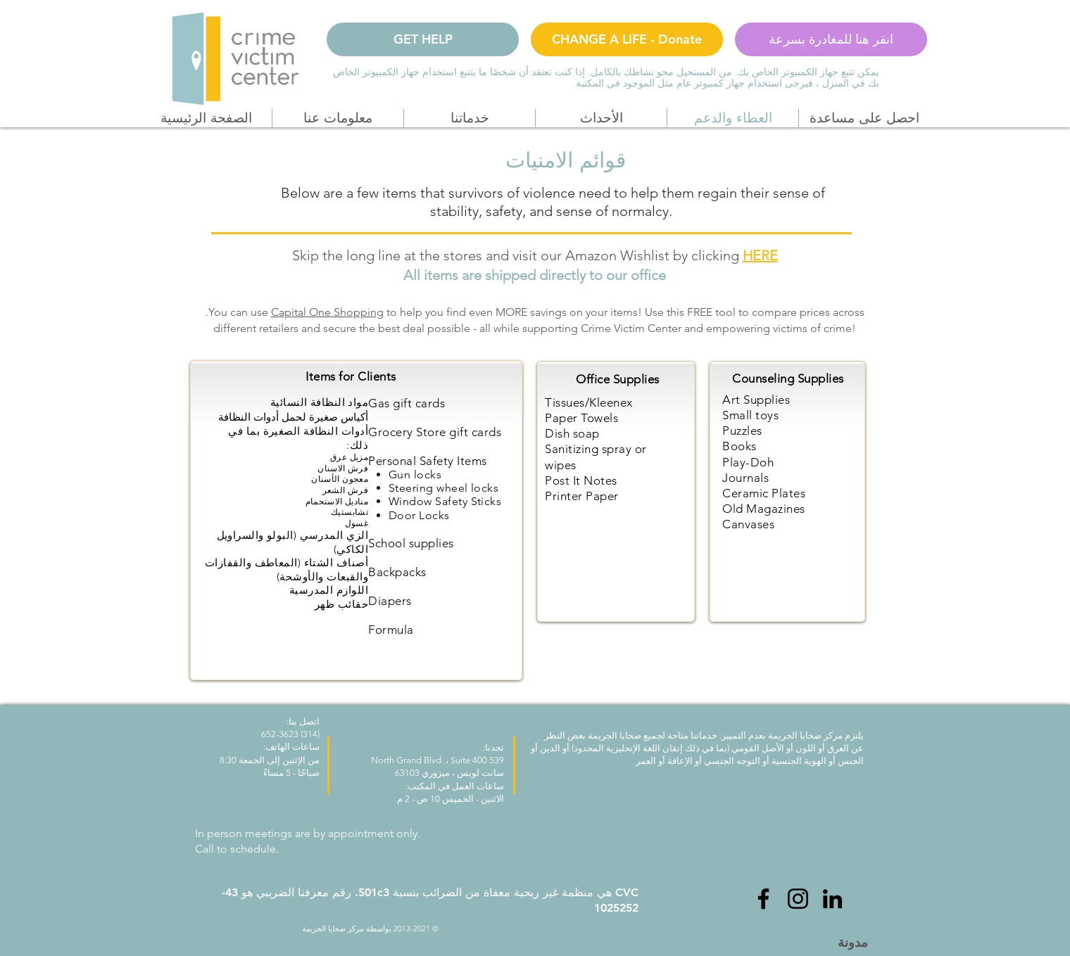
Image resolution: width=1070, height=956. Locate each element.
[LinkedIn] (832, 898)
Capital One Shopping (327, 312)
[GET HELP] (423, 39)
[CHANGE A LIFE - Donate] (627, 39)
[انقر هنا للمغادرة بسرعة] (831, 39)
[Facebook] (763, 898)
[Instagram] (798, 898)
